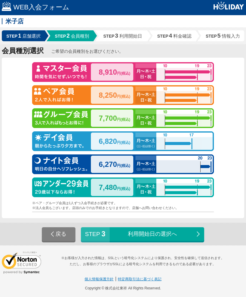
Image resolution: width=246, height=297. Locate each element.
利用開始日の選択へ (143, 234)
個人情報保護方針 (99, 279)
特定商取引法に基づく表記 (139, 279)
